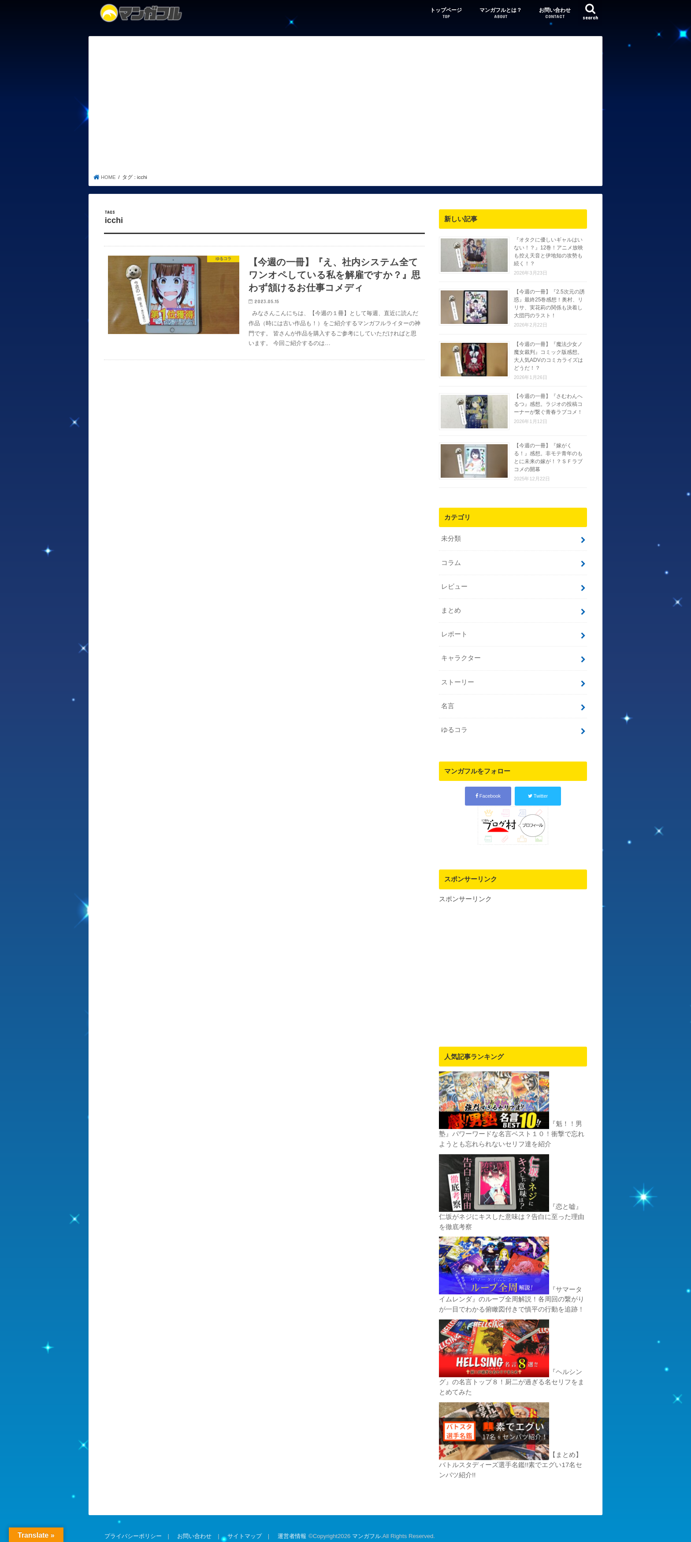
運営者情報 (289, 1528)
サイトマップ (243, 1528)
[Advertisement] (346, 107)
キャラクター (460, 654)
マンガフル (363, 1528)
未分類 (451, 538)
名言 (447, 701)
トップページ (446, 13)
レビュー (454, 585)
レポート (454, 631)
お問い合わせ (555, 13)
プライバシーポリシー (132, 1528)
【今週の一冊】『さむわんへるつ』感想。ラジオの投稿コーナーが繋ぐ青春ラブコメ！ (548, 404)
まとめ (451, 608)
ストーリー (457, 678)
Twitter (538, 790)
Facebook (488, 790)
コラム (451, 561)
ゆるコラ (454, 724)
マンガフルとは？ (500, 13)
